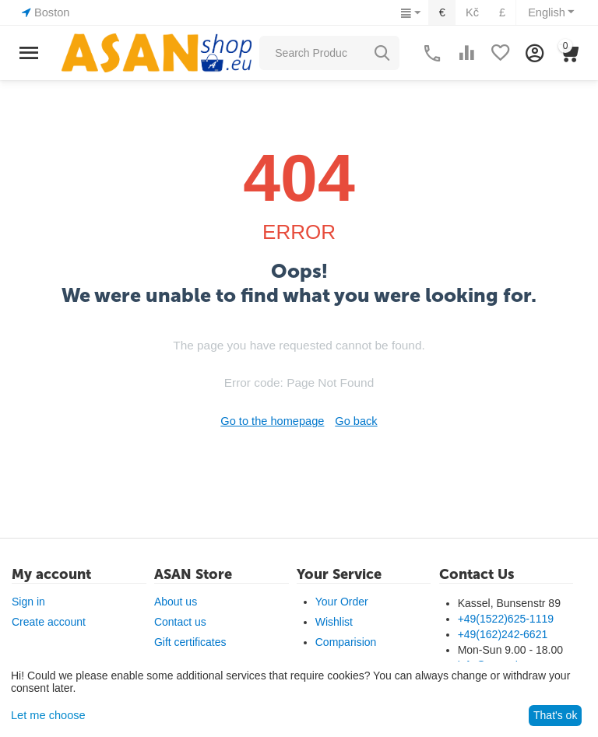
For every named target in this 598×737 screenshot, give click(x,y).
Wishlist (334, 622)
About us (175, 601)
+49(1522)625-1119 (506, 618)
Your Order (341, 601)
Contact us (180, 622)
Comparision (346, 642)
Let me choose (47, 715)
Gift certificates (190, 642)
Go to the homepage (273, 421)
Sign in (28, 601)
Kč (475, 12)
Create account (49, 622)
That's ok (555, 715)
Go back (354, 421)
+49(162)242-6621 (503, 634)
